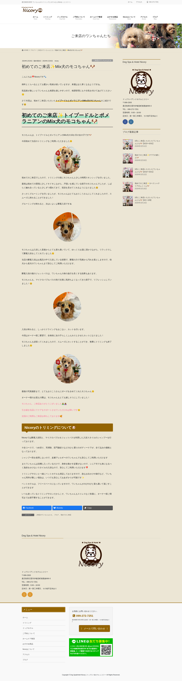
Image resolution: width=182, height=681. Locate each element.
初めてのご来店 (66, 515)
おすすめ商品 (28, 644)
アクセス (139, 2)
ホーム (130, 2)
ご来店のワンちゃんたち (102, 60)
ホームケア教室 (29, 639)
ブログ (56, 515)
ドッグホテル (28, 628)
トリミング (27, 623)
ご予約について (29, 633)
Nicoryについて (29, 649)
